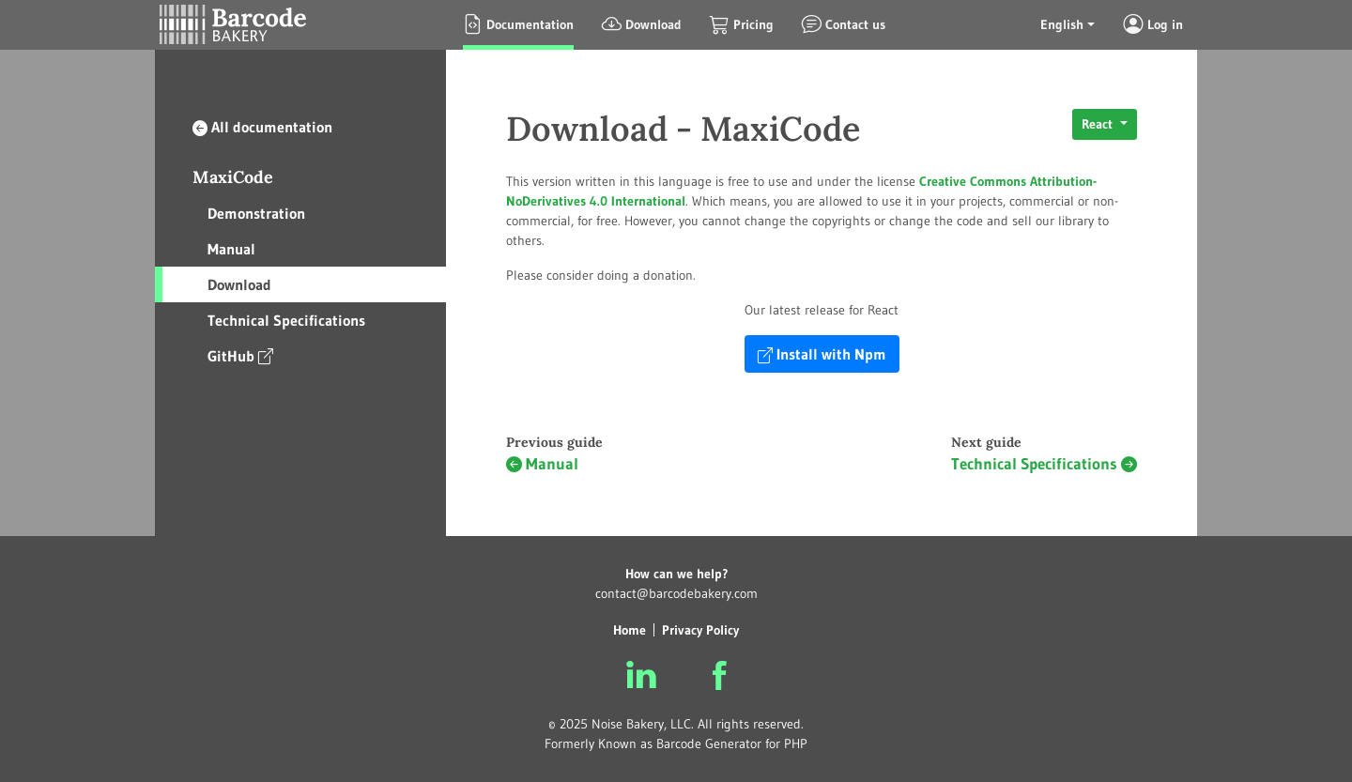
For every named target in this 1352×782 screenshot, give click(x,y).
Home (629, 629)
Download (239, 284)
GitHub (240, 355)
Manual (231, 248)
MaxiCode (232, 177)
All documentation (262, 126)
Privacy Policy (700, 629)
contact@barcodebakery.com (676, 593)
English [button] (1061, 24)
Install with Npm (822, 354)
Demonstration (256, 213)
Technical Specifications (286, 320)
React (1099, 123)
